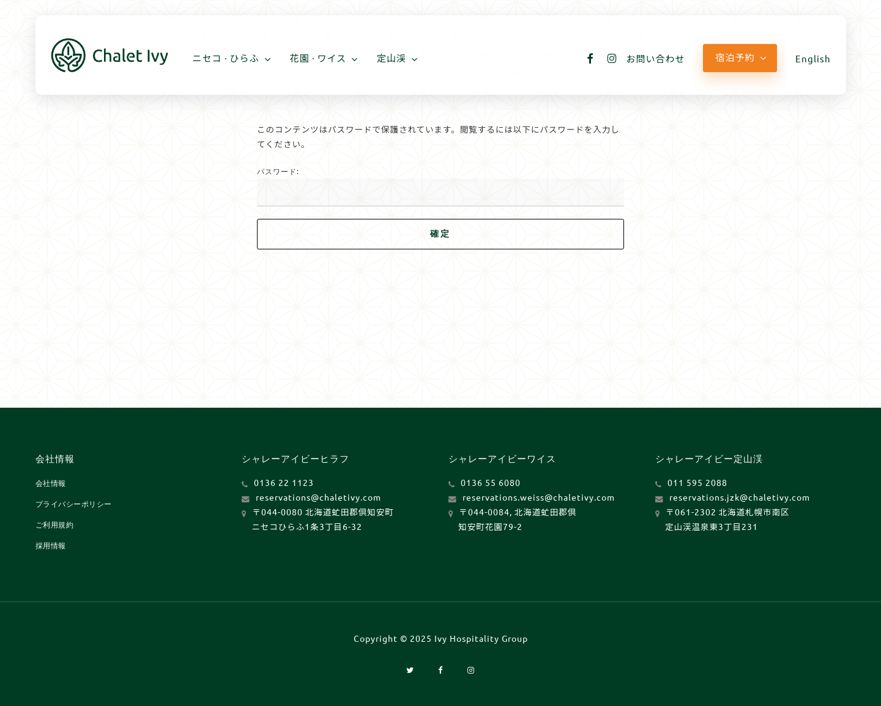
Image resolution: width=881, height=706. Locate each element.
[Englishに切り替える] (813, 58)
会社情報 (50, 483)
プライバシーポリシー (73, 504)
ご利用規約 (54, 524)
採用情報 (50, 545)
